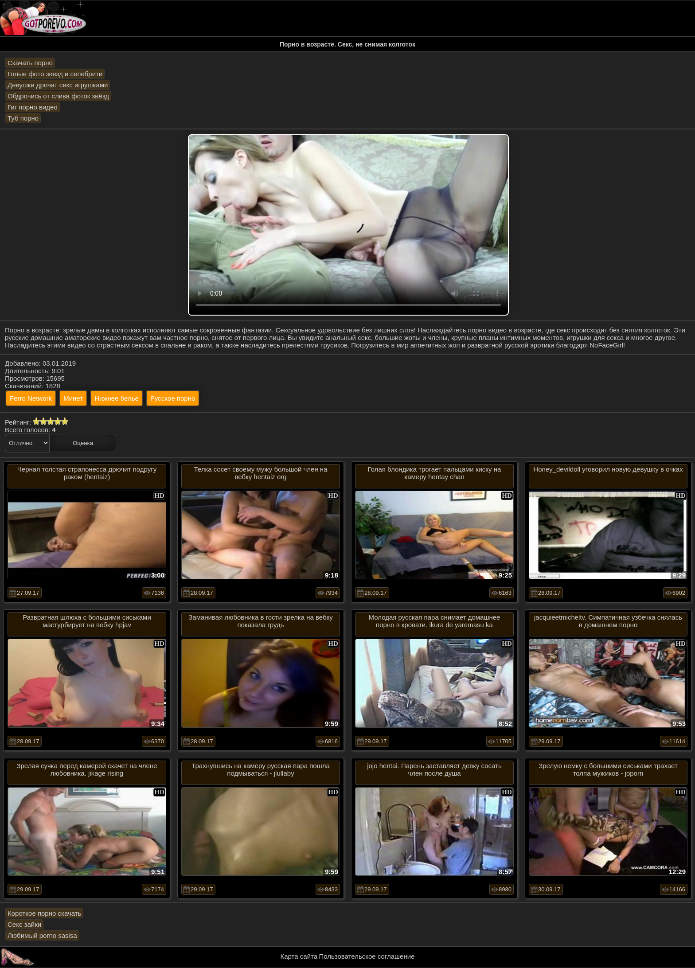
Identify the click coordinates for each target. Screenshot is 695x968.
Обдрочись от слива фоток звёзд (58, 96)
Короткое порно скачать (44, 913)
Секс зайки (24, 924)
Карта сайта (299, 956)
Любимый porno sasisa (42, 935)
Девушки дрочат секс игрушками (58, 85)
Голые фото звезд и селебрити (55, 74)
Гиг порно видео (33, 107)
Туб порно (23, 118)
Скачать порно (30, 62)
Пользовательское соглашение (366, 956)
